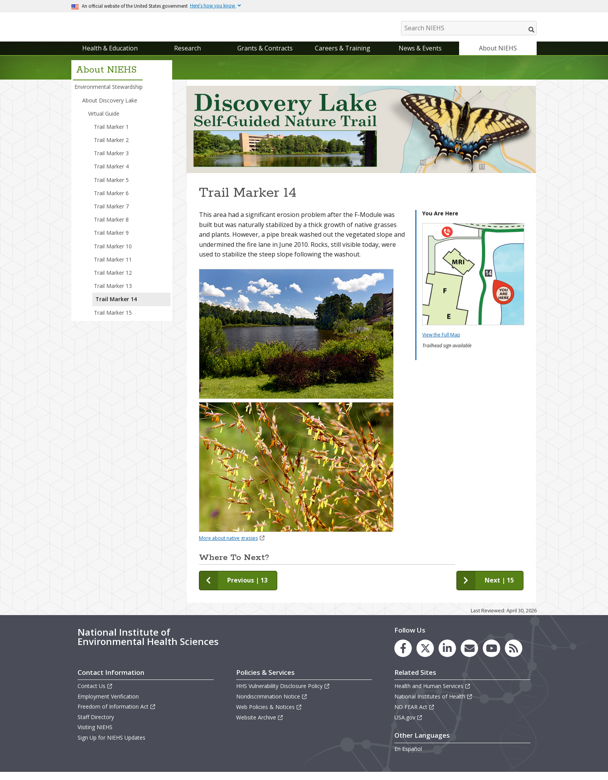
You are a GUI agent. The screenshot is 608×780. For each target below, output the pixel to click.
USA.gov (408, 725)
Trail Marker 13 (113, 293)
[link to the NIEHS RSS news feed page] (513, 656)
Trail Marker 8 (111, 227)
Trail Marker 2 (111, 147)
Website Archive (259, 725)
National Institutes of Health (433, 704)
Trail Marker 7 (111, 214)
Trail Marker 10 (113, 254)
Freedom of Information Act (117, 714)
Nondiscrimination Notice (271, 704)
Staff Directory (96, 724)
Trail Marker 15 (113, 320)
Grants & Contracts (265, 56)
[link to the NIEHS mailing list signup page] (469, 656)
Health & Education (110, 56)
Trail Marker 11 (113, 267)
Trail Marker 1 (111, 134)
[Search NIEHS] (469, 28)
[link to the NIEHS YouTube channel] (491, 656)
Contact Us (95, 693)
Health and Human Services (432, 693)
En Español (408, 756)
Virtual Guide (103, 121)
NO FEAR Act (414, 714)
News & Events (420, 56)
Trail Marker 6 (111, 201)
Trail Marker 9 (111, 240)
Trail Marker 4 (111, 174)
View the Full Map (441, 342)
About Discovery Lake (109, 108)
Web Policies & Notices (269, 714)
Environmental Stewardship (108, 95)
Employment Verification (108, 704)
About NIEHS (498, 56)
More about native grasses (232, 546)
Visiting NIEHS (95, 735)
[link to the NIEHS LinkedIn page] (447, 656)
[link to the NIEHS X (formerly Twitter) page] (425, 656)
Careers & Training (342, 56)
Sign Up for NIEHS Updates (111, 745)
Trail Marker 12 (113, 280)
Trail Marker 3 (111, 161)
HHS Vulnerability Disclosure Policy (283, 693)
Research (187, 56)
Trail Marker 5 (111, 187)
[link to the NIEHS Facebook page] (403, 656)
